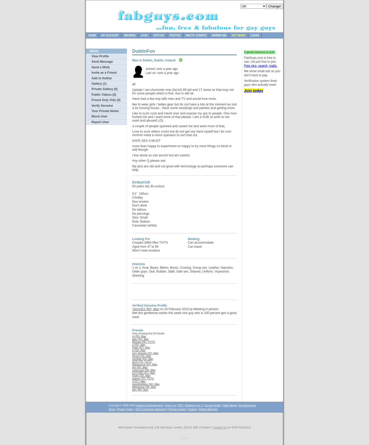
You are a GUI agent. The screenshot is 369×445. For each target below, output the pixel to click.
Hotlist (158, 35)
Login (255, 35)
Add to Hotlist (101, 78)
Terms (111, 409)
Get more (238, 35)
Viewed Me (219, 35)
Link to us (170, 405)
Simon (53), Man (141, 356)
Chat (144, 35)
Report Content (177, 409)
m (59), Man (139, 336)
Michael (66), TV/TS (143, 342)
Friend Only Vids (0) (105, 100)
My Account (110, 35)
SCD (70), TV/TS (141, 361)
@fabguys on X (194, 405)
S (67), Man (139, 381)
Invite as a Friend (104, 72)
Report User (100, 122)
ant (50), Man (139, 367)
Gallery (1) (99, 83)
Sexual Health (213, 405)
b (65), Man (138, 344)
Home (92, 35)
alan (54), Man (140, 339)
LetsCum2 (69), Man (144, 370)
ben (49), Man (140, 389)
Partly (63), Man (141, 375)
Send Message (102, 61)
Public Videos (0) (103, 94)
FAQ (181, 405)
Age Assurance (247, 405)
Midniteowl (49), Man (144, 387)
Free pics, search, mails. (260, 66)
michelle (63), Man (142, 358)
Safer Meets (230, 405)
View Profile (100, 56)
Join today (253, 90)
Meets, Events (196, 35)
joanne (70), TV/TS (143, 378)
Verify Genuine (102, 105)
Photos (175, 35)
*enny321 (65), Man (145, 309)
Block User (99, 116)
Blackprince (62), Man (144, 364)
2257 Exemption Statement (151, 409)
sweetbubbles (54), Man (146, 384)
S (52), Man (139, 350)
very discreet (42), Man (145, 353)
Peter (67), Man (141, 347)
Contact (192, 409)
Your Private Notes (105, 111)
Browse (130, 35)
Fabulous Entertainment (149, 405)
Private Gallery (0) (104, 89)
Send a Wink (100, 67)
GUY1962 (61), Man (143, 373)
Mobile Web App (208, 409)
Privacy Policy (125, 409)
